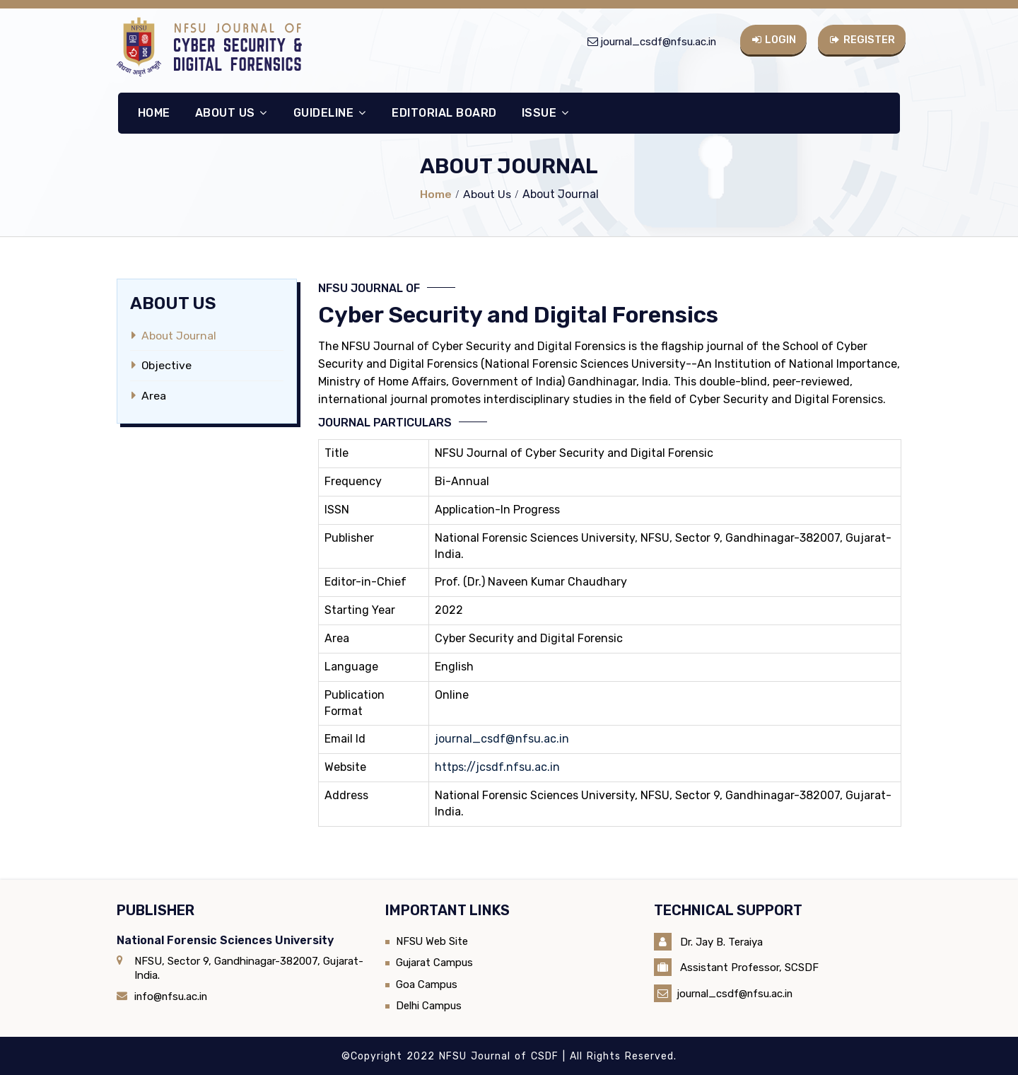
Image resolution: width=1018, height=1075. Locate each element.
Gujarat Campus (435, 961)
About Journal (179, 335)
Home (152, 112)
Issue (544, 112)
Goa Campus (426, 983)
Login (774, 39)
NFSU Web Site (432, 940)
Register (862, 39)
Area (153, 395)
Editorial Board (443, 112)
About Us (230, 112)
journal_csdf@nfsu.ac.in (656, 41)
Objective (166, 365)
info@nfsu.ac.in (171, 995)
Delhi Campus (429, 1005)
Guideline (329, 112)
